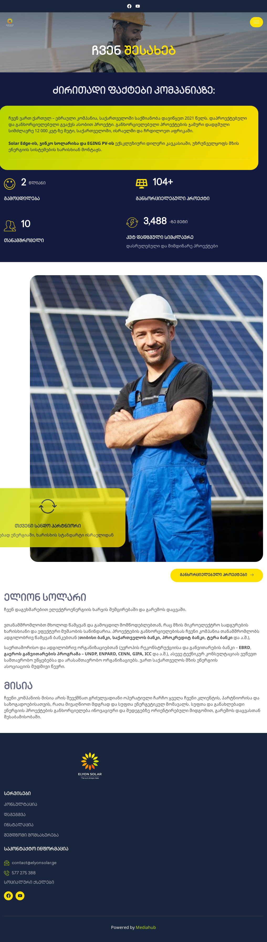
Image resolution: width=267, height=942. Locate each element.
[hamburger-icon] (256, 22)
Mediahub (146, 927)
